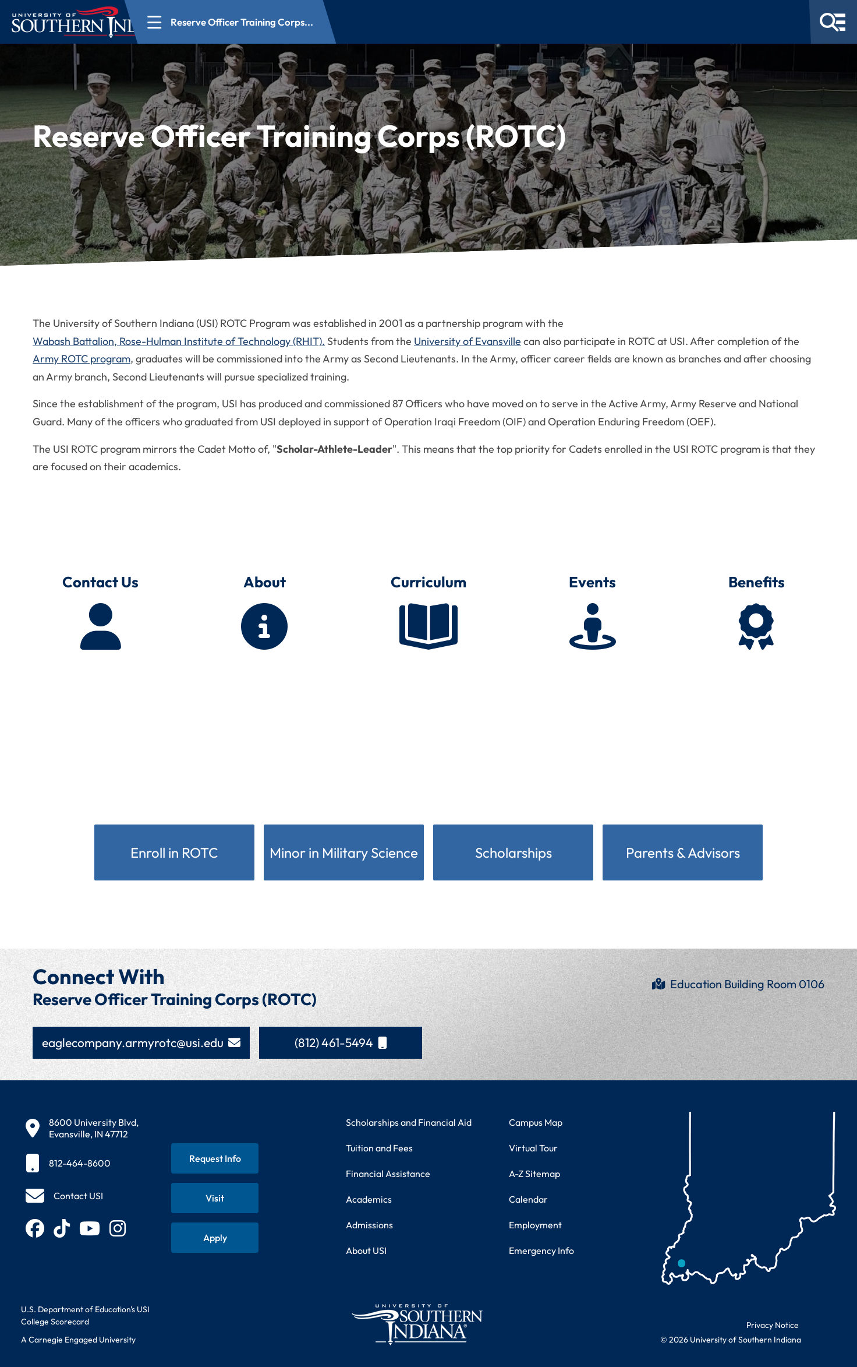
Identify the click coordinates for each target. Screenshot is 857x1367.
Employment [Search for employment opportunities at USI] (535, 1225)
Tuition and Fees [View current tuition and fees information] (379, 1148)
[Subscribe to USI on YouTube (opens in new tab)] (90, 1228)
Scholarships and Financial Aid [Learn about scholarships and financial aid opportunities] (409, 1122)
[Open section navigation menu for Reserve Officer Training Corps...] (300, 22)
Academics (369, 1199)
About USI (366, 1250)
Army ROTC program (81, 358)
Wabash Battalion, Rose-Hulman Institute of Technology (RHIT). (179, 341)
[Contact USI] (64, 1196)
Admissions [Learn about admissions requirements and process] (369, 1225)
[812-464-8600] (82, 1163)
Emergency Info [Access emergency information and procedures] (541, 1250)
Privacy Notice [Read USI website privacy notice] (772, 1325)
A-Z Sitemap (534, 1173)
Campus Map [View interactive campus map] (535, 1122)
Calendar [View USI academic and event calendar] (528, 1199)
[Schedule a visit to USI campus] (214, 1198)
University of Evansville (467, 341)
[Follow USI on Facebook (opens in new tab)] (35, 1228)
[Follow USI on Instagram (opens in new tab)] (117, 1228)
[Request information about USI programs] (214, 1158)
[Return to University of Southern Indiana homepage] (416, 1324)
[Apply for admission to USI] (214, 1237)
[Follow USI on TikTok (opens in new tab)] (62, 1228)
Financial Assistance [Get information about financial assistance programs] (388, 1173)
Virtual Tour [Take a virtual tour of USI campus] (533, 1148)
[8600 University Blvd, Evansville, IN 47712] (82, 1128)
